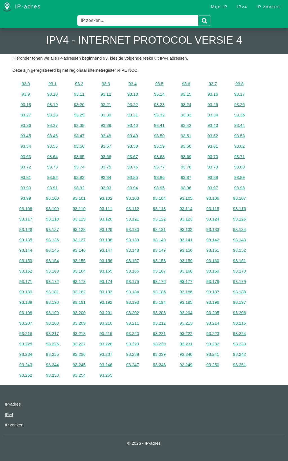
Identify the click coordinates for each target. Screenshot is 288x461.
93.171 (25, 281)
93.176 (159, 281)
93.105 (186, 198)
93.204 (186, 312)
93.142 (212, 239)
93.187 (212, 291)
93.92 (79, 187)
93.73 (52, 167)
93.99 (26, 198)
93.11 (79, 94)
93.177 (186, 281)
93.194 (159, 302)
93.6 (186, 83)
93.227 (79, 343)
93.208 (52, 323)
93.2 (79, 83)
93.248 (159, 364)
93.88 (213, 177)
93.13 (132, 94)
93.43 (213, 125)
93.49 (132, 135)
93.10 (52, 94)
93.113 (159, 208)
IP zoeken (268, 6)
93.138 (106, 239)
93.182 (79, 291)
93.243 (25, 364)
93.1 (52, 83)
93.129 (106, 229)
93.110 (79, 208)
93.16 (213, 94)
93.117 (25, 219)
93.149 (159, 250)
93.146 (79, 250)
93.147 (106, 250)
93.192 (106, 302)
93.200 (79, 312)
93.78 (186, 167)
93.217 (52, 333)
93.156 (106, 260)
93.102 (106, 198)
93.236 (79, 354)
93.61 (213, 146)
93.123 (186, 219)
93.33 (186, 115)
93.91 (52, 187)
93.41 (159, 125)
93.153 (25, 260)
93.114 (186, 208)
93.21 (106, 104)
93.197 (239, 302)
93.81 (26, 177)
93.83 (79, 177)
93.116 (239, 208)
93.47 (79, 135)
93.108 (25, 208)
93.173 (79, 281)
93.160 (212, 260)
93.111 (106, 208)
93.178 (212, 281)
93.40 (132, 125)
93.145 (52, 250)
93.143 (239, 239)
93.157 (132, 260)
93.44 (239, 125)
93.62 (239, 146)
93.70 (213, 156)
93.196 (212, 302)
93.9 (26, 94)
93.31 (132, 115)
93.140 (159, 239)
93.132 (186, 229)
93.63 (26, 156)
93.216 (25, 333)
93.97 (213, 187)
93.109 (52, 208)
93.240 (186, 354)
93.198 (25, 312)
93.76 (132, 167)
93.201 (106, 312)
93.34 (213, 115)
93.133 (212, 229)
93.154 (52, 260)
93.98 (239, 187)
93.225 (25, 343)
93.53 (239, 135)
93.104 (159, 198)
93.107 (239, 198)
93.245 (79, 364)
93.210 (106, 323)
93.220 (132, 333)
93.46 (52, 135)
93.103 (132, 198)
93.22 (132, 104)
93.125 (239, 219)
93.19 (52, 104)
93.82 (52, 177)
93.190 (52, 302)
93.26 (239, 104)
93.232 (212, 343)
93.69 (186, 156)
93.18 (26, 104)
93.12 (106, 94)
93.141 (186, 239)
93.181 (52, 291)
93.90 (26, 187)
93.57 (106, 146)
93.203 (159, 312)
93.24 (186, 104)
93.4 (133, 83)
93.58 (132, 146)
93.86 (159, 177)
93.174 (106, 281)
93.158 (159, 260)
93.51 (186, 135)
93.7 (213, 83)
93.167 (159, 271)
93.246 (106, 364)
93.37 (52, 125)
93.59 (159, 146)
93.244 (52, 364)
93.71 (239, 156)
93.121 (132, 219)
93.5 (159, 83)
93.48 (106, 135)
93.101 (79, 198)
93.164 (79, 271)
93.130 (132, 229)
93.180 (25, 291)
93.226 (52, 343)
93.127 (52, 229)
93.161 (239, 260)
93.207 (25, 323)
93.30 (106, 115)
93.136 (52, 239)
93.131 (159, 229)
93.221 (159, 333)
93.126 (25, 229)
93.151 (212, 250)
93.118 (52, 219)
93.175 (132, 281)
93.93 (106, 187)
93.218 (79, 333)
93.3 (106, 83)
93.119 (79, 219)
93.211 (132, 323)
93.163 (52, 271)
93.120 (106, 219)
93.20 (79, 104)
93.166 (132, 271)
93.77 (159, 167)
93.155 (79, 260)
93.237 (106, 354)
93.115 (212, 208)
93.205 (212, 312)
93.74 (79, 167)
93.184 (132, 291)
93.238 (132, 354)
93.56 (79, 146)
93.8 (239, 83)
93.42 (186, 125)
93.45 (26, 135)
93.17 (239, 94)
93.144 (25, 250)
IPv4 (242, 6)
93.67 (132, 156)
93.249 (186, 364)
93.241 (212, 354)
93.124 (212, 219)
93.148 (132, 250)
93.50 (159, 135)
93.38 (79, 125)
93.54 (26, 146)
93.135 (25, 239)
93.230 (159, 343)
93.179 (239, 281)
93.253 (52, 375)
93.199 (52, 312)
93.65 (79, 156)
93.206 (239, 312)
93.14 (159, 94)
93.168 (186, 271)
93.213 (186, 323)
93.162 (25, 271)
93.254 (79, 375)
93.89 (239, 177)
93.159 (186, 260)
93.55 (52, 146)
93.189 (25, 302)
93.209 (79, 323)
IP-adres (22, 7)
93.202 (132, 312)
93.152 (239, 250)
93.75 (106, 167)
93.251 (239, 364)
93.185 (159, 291)
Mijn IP (219, 6)
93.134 (239, 229)
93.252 (25, 375)
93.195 (186, 302)
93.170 (239, 271)
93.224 (239, 333)
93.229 (132, 343)
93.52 (213, 135)
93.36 (26, 125)
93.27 (26, 115)
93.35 (239, 115)
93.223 (212, 333)
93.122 (159, 219)
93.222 (186, 333)
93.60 (186, 146)
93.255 (106, 375)
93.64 (52, 156)
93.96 (186, 187)
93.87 (186, 177)
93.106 (212, 198)
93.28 (52, 115)
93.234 (25, 354)
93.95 (159, 187)
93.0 (26, 83)
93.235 (52, 354)
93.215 (239, 323)
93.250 (212, 364)
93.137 (79, 239)
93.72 (26, 167)
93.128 (79, 229)
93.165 (106, 271)
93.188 (239, 291)
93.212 (159, 323)
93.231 (186, 343)
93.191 (79, 302)
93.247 (132, 364)
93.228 (106, 343)
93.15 (186, 94)
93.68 (159, 156)
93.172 (52, 281)
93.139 (132, 239)
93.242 (239, 354)
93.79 (213, 167)
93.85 (132, 177)
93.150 (186, 250)
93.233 (239, 343)
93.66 (106, 156)
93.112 (132, 208)
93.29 (79, 115)
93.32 (159, 115)
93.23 (159, 104)
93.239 (159, 354)
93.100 (52, 198)
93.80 (239, 167)
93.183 (106, 291)
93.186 (186, 291)
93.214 (212, 323)
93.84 (106, 177)
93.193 (132, 302)
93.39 (106, 125)
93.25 (213, 104)
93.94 (132, 187)
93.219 (106, 333)
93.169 (212, 271)
